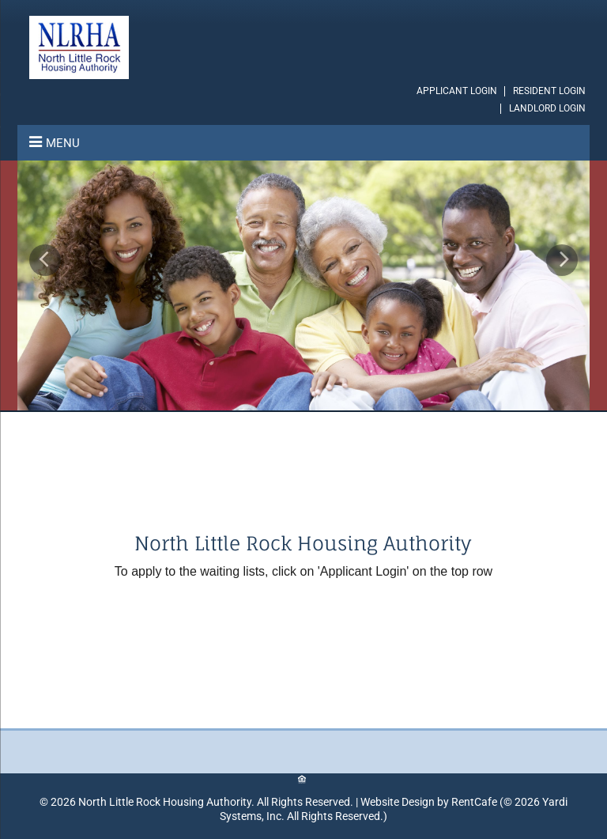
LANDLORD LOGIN (547, 108)
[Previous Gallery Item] (45, 260)
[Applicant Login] (457, 90)
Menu (63, 143)
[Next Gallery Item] (562, 260)
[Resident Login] (549, 90)
